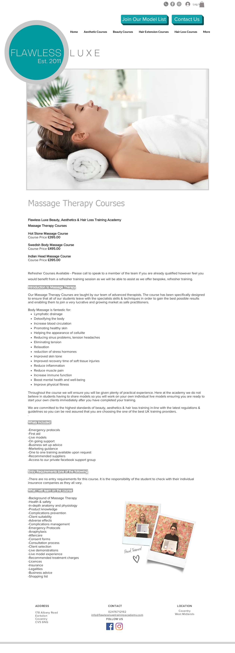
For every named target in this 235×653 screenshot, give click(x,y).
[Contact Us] (187, 19)
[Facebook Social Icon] (109, 626)
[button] (201, 4)
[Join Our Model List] (144, 19)
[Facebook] (172, 4)
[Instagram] (179, 4)
